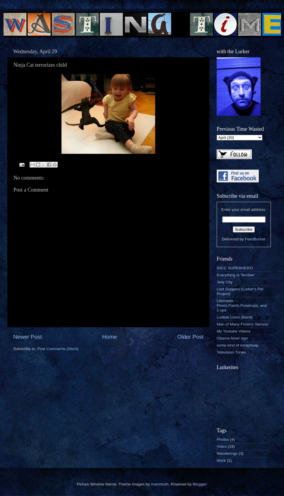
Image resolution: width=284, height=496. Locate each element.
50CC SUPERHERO (235, 268)
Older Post (190, 337)
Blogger (199, 484)
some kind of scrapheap (238, 345)
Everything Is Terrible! (236, 275)
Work (221, 460)
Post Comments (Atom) (57, 349)
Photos (223, 439)
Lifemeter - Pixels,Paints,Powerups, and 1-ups (242, 305)
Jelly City (224, 282)
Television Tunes (231, 352)
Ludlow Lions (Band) (235, 317)
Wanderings (227, 453)
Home (109, 337)
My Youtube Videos (233, 331)
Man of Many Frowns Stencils (242, 324)
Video (222, 446)
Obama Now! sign (232, 338)
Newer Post (27, 337)
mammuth (160, 484)
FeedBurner (255, 239)
